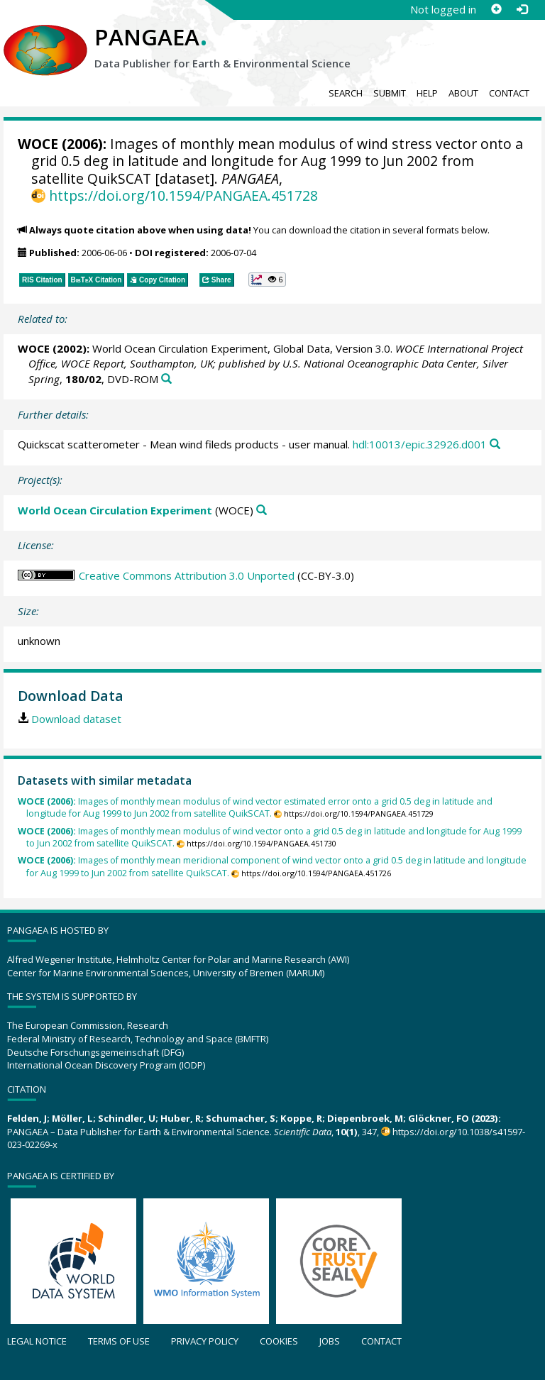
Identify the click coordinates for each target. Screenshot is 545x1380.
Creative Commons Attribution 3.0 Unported (186, 575)
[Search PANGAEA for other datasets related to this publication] (166, 379)
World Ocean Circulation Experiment (115, 510)
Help (427, 93)
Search (346, 93)
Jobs (329, 1341)
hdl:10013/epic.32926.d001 (420, 444)
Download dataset (76, 719)
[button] (267, 279)
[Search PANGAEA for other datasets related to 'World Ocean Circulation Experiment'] (261, 510)
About (463, 93)
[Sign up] (496, 9)
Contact (509, 93)
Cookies (279, 1341)
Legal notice (37, 1341)
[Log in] (521, 9)
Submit (389, 93)
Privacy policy (204, 1341)
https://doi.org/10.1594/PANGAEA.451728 (183, 195)
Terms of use (119, 1341)
